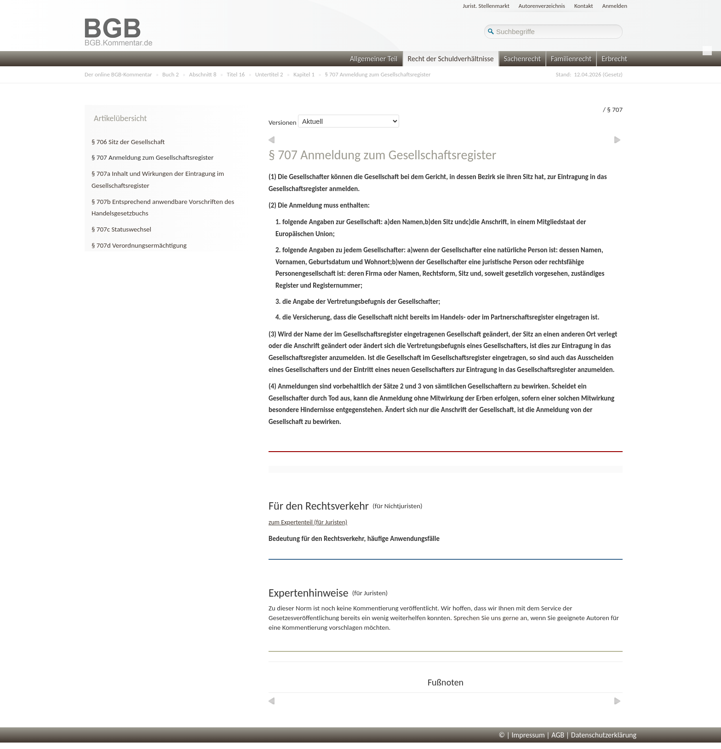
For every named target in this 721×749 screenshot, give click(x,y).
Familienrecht (571, 58)
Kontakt (583, 5)
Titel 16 (236, 74)
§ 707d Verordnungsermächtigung (139, 245)
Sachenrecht (522, 58)
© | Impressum (522, 735)
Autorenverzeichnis (542, 5)
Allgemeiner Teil (374, 58)
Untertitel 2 (269, 74)
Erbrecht (614, 58)
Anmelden (614, 5)
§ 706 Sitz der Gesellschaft (128, 142)
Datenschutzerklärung (603, 735)
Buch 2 (170, 74)
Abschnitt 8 (202, 74)
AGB (557, 735)
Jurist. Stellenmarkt (486, 5)
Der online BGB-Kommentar (118, 74)
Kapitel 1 (304, 74)
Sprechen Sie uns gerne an (490, 618)
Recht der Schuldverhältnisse (451, 58)
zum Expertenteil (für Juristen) (308, 522)
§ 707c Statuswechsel (121, 229)
